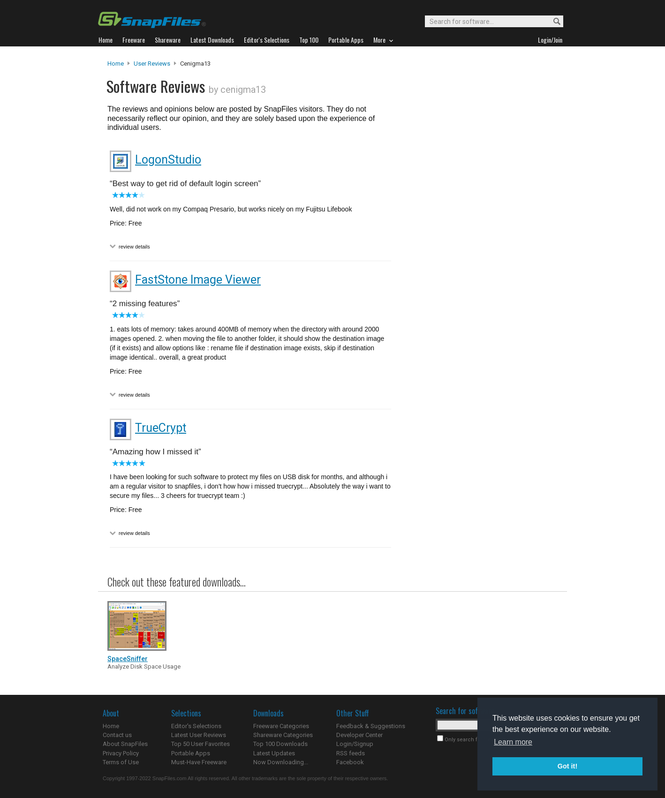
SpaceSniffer (127, 658)
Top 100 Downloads (280, 743)
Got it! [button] (567, 766)
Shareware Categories (283, 734)
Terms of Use (121, 762)
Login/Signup (354, 743)
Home (115, 63)
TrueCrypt (160, 428)
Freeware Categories (281, 726)
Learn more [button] (513, 742)
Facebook (350, 762)
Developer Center (359, 734)
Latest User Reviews (198, 734)
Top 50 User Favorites (200, 743)
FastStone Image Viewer (198, 279)
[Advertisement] (478, 250)
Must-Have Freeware (199, 762)
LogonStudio (168, 159)
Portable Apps (190, 753)
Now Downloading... (280, 762)
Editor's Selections (196, 726)
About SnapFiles (125, 743)
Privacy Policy (121, 753)
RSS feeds (350, 753)
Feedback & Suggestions (370, 726)
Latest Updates (274, 753)
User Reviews (152, 63)
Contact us (117, 734)
